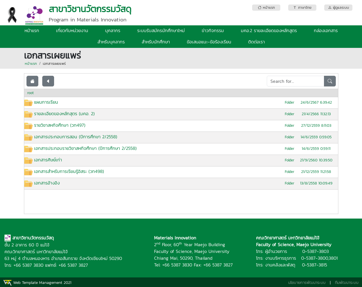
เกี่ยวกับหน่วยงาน (72, 30)
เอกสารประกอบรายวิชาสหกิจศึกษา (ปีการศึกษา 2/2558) (85, 148)
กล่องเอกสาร (326, 30)
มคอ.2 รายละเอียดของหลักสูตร (269, 30)
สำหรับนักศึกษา (156, 41)
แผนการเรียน (46, 102)
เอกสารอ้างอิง (47, 182)
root (30, 92)
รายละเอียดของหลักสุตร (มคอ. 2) (64, 113)
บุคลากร (112, 30)
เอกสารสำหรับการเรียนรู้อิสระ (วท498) (69, 171)
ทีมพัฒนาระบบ (347, 283)
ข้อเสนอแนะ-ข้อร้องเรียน (209, 41)
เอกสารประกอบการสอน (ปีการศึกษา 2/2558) (75, 136)
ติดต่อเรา (256, 41)
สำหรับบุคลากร (111, 41)
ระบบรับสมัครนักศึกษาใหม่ (161, 30)
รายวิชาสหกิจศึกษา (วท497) (59, 125)
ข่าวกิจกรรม (213, 30)
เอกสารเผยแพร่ (54, 63)
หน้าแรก (32, 30)
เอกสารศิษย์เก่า (48, 159)
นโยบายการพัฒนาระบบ (307, 283)
